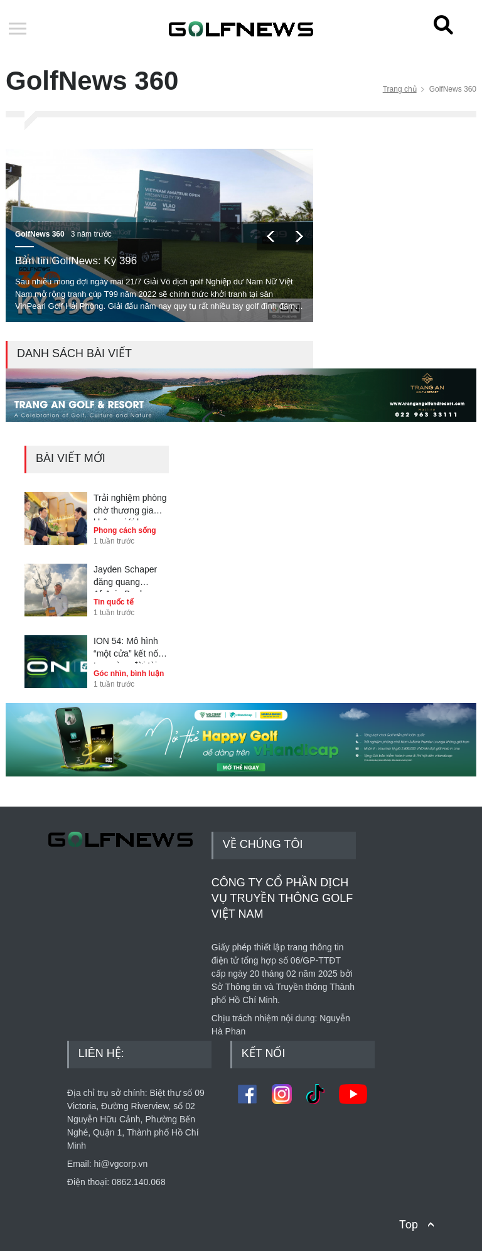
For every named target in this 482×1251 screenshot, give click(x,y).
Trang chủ (400, 89)
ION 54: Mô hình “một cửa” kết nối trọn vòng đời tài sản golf (127, 649)
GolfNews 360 (40, 234)
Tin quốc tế (114, 602)
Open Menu (17, 29)
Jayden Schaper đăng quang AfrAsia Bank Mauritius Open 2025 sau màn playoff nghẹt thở (126, 578)
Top (408, 1224)
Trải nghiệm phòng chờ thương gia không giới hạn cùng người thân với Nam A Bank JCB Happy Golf (130, 506)
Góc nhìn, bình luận (129, 673)
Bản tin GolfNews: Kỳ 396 (76, 261)
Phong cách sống (125, 530)
